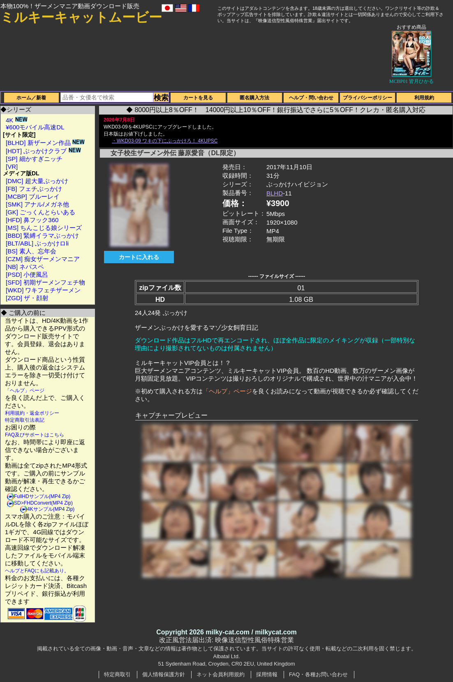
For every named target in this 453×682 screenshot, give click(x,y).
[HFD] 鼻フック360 (32, 219)
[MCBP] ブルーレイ (33, 196)
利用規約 (424, 98)
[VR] (12, 166)
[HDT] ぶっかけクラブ (43, 150)
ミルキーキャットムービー (81, 17)
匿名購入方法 (254, 98)
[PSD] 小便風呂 (27, 274)
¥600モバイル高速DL (35, 127)
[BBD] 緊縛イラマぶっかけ (42, 235)
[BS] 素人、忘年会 (31, 251)
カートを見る (198, 98)
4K (17, 120)
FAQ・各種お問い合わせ (318, 674)
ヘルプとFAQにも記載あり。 (37, 571)
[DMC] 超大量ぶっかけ (37, 180)
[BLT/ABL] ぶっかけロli (37, 243)
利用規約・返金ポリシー (32, 413)
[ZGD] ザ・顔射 (27, 297)
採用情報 (266, 674)
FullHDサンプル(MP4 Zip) (42, 496)
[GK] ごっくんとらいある (40, 212)
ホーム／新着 (31, 98)
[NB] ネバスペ (25, 266)
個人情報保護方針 (163, 674)
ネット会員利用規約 (220, 674)
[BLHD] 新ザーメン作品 (45, 142)
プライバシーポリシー (367, 98)
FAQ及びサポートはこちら (34, 435)
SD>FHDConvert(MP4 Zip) (43, 503)
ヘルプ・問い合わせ (311, 98)
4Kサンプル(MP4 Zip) (50, 509)
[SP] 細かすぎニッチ (34, 158)
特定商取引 (117, 674)
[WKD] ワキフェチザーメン (43, 290)
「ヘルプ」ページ (24, 390)
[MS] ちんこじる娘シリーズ (44, 227)
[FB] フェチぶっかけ (34, 188)
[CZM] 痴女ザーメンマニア (43, 258)
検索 (161, 98)
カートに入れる (139, 257)
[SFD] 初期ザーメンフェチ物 (45, 282)
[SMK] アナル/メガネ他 (37, 204)
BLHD (274, 193)
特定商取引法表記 (24, 420)
